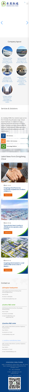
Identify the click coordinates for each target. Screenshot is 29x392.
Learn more (14, 31)
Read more (8, 195)
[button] (27, 22)
